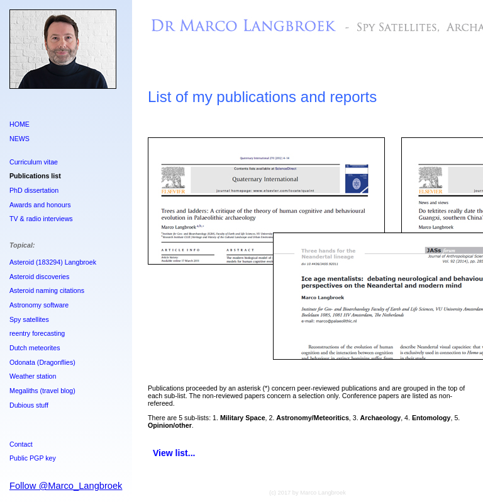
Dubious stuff (28, 405)
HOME (19, 124)
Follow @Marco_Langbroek (65, 486)
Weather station (32, 376)
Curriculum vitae (33, 162)
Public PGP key (32, 458)
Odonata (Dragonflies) (42, 362)
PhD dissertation (33, 190)
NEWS (19, 138)
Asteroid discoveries (39, 276)
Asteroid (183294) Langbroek (52, 262)
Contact (21, 444)
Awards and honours (40, 205)
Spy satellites (29, 319)
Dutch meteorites (34, 348)
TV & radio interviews (41, 218)
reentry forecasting (37, 333)
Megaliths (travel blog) (42, 390)
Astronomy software (39, 305)
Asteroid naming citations (46, 290)
